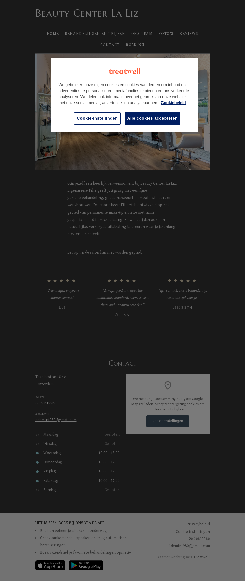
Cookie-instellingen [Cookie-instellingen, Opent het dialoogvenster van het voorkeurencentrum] (97, 118)
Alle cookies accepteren (152, 118)
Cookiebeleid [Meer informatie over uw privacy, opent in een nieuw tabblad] (173, 103)
